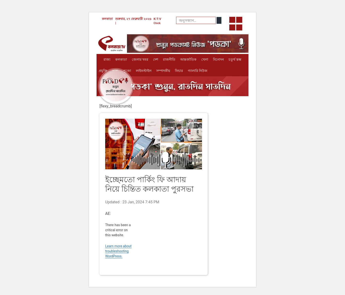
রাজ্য (107, 59)
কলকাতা (121, 59)
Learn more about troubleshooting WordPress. (118, 251)
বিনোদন (218, 59)
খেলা (204, 59)
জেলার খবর (140, 59)
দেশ (155, 59)
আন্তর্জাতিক (188, 59)
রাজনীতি (169, 59)
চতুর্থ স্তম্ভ (235, 59)
